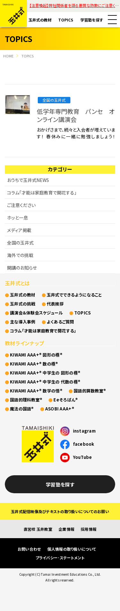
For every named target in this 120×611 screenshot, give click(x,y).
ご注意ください (21, 205)
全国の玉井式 (54, 100)
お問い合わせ (29, 549)
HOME (8, 55)
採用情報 (88, 529)
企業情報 (66, 529)
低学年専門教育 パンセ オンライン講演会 (75, 115)
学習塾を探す (91, 19)
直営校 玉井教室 (38, 529)
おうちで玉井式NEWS (28, 180)
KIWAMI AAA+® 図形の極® (36, 355)
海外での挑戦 (20, 255)
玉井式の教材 (40, 19)
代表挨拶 (55, 304)
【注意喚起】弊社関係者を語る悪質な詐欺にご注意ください (74, 5)
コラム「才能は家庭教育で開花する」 (41, 192)
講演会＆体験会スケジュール (36, 313)
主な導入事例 (23, 322)
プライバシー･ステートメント (60, 557)
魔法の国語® (22, 409)
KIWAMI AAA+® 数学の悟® (36, 391)
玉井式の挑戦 (23, 304)
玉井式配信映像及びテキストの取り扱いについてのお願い (60, 511)
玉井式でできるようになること (74, 295)
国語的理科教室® (26, 400)
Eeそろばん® (65, 400)
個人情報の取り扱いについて (71, 549)
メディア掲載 (19, 230)
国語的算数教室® (90, 391)
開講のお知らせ (22, 267)
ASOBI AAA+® (59, 409)
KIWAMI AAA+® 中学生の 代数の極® (45, 382)
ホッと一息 (17, 217)
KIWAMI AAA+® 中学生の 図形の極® (45, 373)
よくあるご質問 (60, 322)
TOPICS (65, 19)
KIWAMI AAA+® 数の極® (34, 364)
